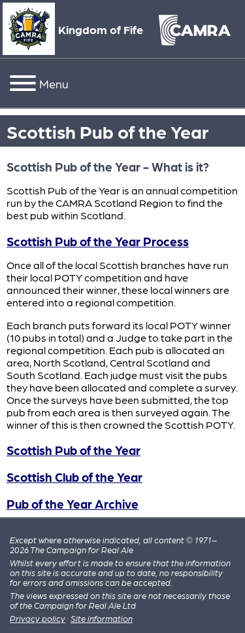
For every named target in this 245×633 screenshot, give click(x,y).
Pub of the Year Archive (73, 503)
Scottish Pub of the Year (73, 450)
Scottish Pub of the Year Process (98, 241)
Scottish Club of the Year (74, 476)
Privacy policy (37, 618)
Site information (102, 618)
